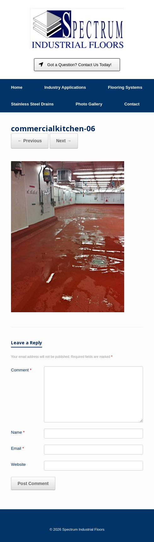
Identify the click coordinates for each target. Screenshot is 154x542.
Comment (21, 370)
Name (18, 432)
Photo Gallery (89, 104)
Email (17, 448)
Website (18, 464)
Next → (63, 140)
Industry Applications (65, 87)
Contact (131, 104)
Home (16, 87)
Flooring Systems (125, 87)
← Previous (30, 140)
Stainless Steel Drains (32, 104)
